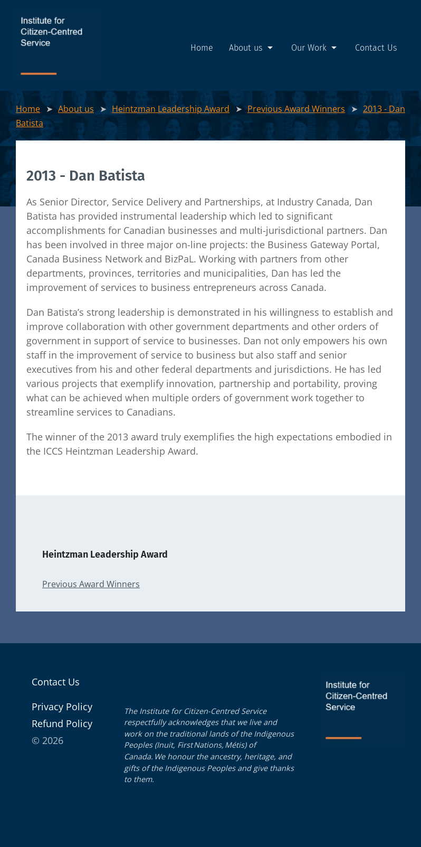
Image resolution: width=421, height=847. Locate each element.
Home (201, 48)
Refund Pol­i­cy (62, 723)
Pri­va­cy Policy (62, 706)
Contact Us (376, 48)
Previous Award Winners (296, 109)
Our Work (315, 48)
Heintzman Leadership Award (170, 109)
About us (252, 48)
